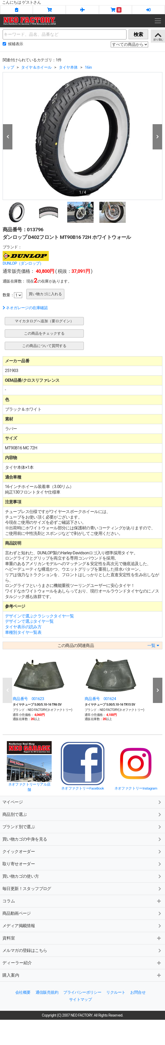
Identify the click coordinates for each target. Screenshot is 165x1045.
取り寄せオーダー (18, 863)
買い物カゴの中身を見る (24, 839)
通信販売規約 (47, 992)
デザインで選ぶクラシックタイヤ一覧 (39, 616)
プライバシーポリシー (82, 992)
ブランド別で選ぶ (18, 826)
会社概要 (23, 992)
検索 (138, 34)
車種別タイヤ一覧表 (23, 632)
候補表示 (15, 44)
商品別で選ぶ (14, 814)
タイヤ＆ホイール (36, 67)
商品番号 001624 (100, 698)
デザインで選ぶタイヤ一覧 (29, 621)
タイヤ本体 (68, 67)
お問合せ (137, 992)
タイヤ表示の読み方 (23, 626)
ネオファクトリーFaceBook (82, 788)
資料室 (8, 938)
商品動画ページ (16, 913)
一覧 (153, 645)
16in (88, 67)
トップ (8, 67)
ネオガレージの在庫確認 (25, 307)
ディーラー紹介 (17, 962)
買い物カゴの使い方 (20, 876)
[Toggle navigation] (158, 20)
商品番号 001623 (28, 698)
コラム (8, 900)
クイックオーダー (18, 851)
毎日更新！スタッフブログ (26, 888)
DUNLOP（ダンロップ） (23, 263)
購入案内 (10, 975)
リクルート (115, 992)
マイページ (12, 802)
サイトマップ (80, 999)
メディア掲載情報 (18, 925)
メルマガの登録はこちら (24, 950)
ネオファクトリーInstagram (135, 788)
